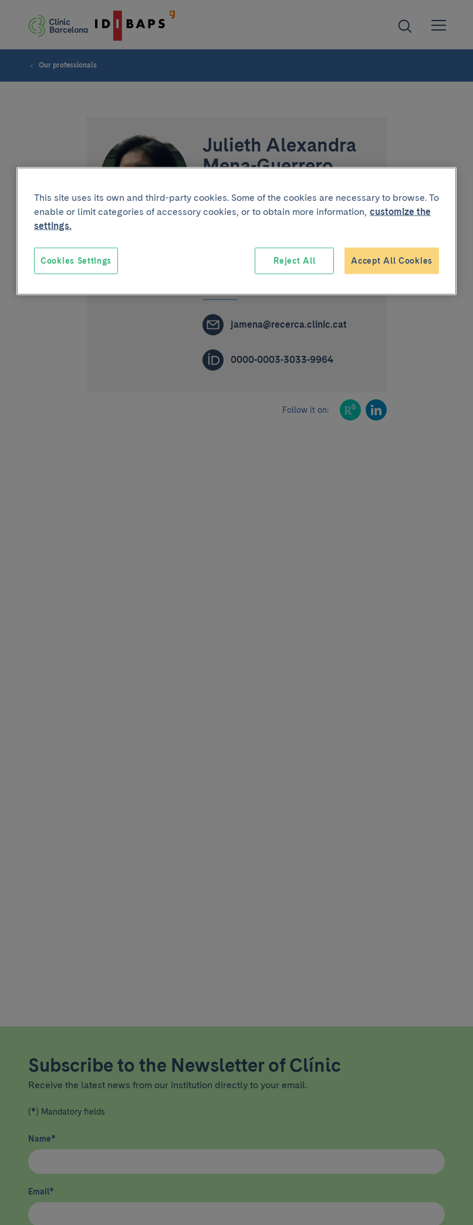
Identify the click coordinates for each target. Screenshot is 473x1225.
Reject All (294, 260)
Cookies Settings (76, 260)
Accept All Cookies (392, 260)
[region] (236, 231)
